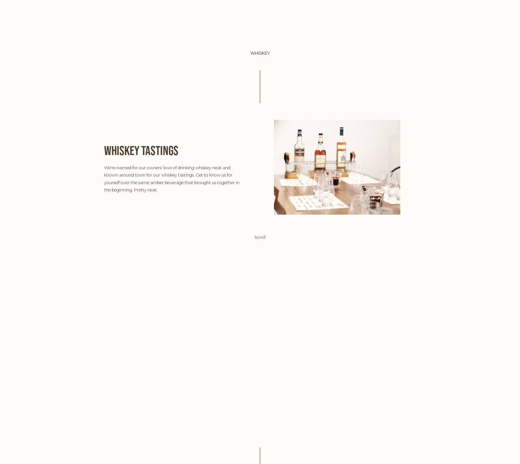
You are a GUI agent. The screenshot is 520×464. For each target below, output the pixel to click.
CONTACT (344, 15)
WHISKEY (312, 15)
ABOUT (211, 15)
